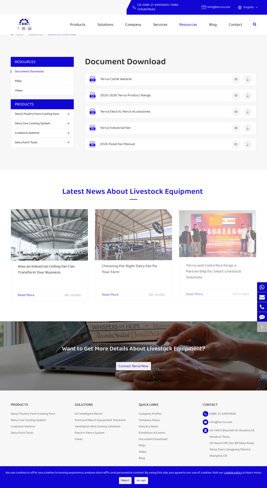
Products (77, 24)
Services (160, 24)
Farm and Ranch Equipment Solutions (100, 423)
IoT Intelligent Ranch (89, 416)
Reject (125, 480)
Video (19, 90)
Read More (26, 292)
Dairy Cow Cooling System (32, 123)
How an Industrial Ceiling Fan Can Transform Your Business (46, 267)
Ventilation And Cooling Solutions (97, 429)
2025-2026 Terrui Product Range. (125, 95)
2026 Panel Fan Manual (116, 144)
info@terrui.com (218, 7)
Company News (149, 423)
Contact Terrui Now (133, 367)
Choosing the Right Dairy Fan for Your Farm (130, 266)
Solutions (105, 24)
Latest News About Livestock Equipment (132, 194)
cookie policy (233, 472)
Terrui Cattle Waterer (116, 79)
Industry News (148, 429)
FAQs (18, 80)
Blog (213, 24)
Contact (235, 24)
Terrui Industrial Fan (114, 128)
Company (133, 24)
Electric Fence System (90, 435)
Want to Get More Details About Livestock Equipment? (133, 351)
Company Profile (150, 416)
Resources (188, 24)
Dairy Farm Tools (26, 142)
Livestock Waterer (27, 132)
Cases (79, 442)
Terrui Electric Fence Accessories (125, 111)
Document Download (29, 71)
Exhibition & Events (152, 435)
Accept (141, 480)
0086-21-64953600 (155, 4)
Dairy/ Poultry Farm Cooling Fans (37, 113)
